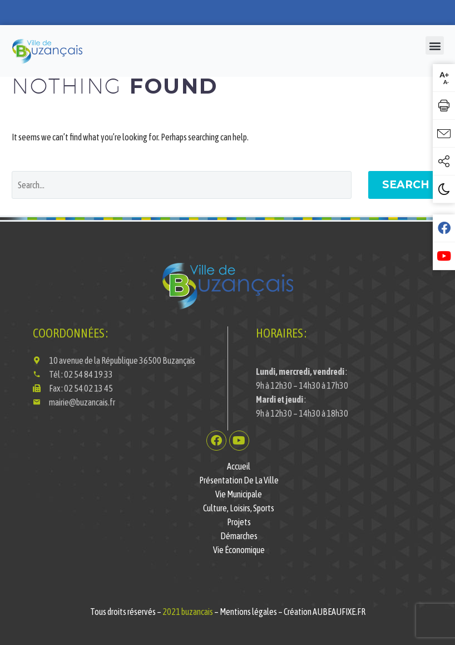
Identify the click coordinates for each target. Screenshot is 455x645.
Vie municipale (238, 494)
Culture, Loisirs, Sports (238, 508)
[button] (435, 45)
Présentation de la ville (239, 480)
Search (405, 184)
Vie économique (239, 550)
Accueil (238, 466)
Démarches (239, 536)
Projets (239, 522)
